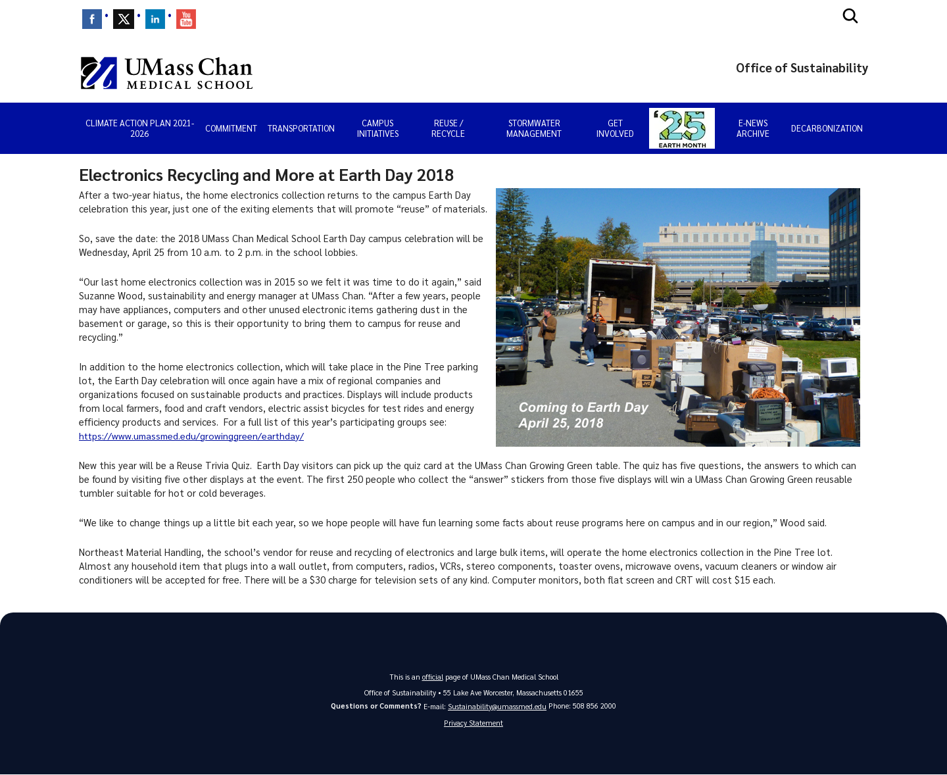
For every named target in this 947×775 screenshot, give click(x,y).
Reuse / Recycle (448, 128)
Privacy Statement (473, 723)
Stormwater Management (534, 128)
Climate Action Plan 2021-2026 (139, 128)
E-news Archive (753, 128)
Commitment (231, 128)
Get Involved (615, 128)
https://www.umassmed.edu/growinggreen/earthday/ (193, 435)
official (432, 677)
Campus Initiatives (378, 128)
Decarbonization (827, 128)
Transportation (301, 128)
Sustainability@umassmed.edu (497, 706)
